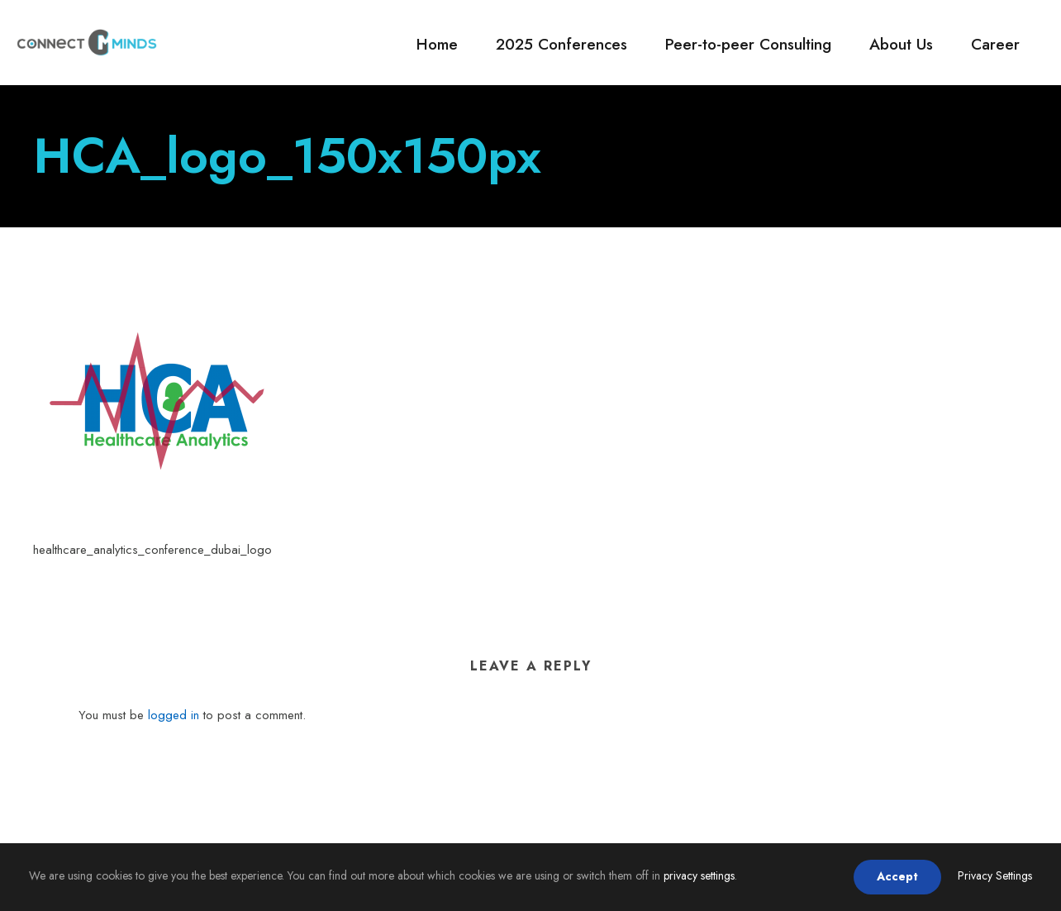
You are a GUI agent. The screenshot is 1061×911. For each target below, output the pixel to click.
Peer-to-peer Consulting (748, 44)
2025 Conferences (561, 44)
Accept (897, 876)
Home (437, 44)
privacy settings (699, 875)
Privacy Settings (995, 875)
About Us (901, 44)
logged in (173, 715)
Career (995, 44)
